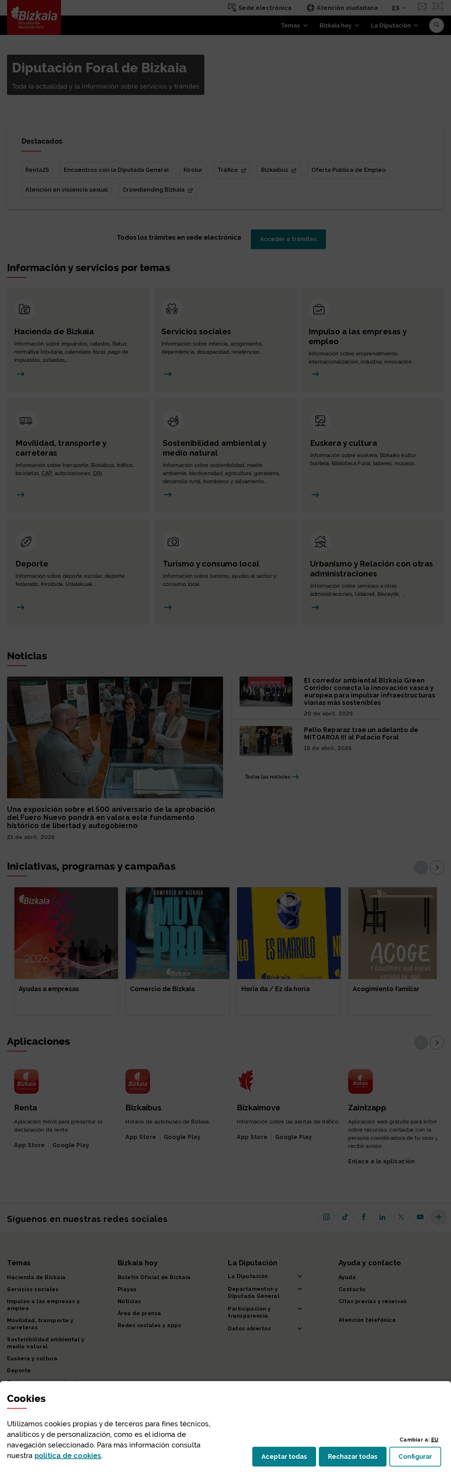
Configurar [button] (420, 1458)
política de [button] (68, 1455)
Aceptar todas (288, 1458)
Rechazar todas (357, 1458)
